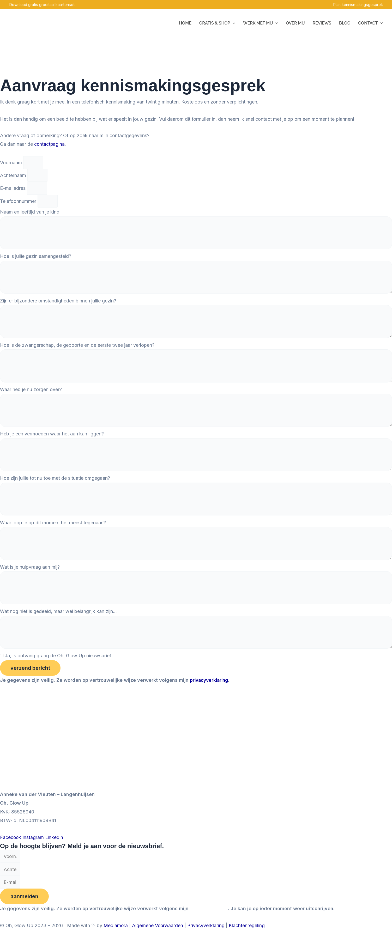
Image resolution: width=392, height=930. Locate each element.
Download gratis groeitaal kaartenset (42, 4)
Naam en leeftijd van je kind (29, 212)
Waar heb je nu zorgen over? (31, 393)
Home (185, 23)
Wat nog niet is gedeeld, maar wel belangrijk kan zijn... (58, 618)
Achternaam (13, 175)
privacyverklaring (210, 688)
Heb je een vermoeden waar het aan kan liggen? (52, 438)
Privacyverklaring (207, 925)
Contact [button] (370, 23)
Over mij (295, 23)
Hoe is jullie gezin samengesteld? (35, 257)
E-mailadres (13, 188)
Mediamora (116, 925)
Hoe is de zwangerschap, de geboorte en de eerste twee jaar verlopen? (77, 348)
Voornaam (11, 162)
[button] (232, 23)
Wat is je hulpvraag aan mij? (30, 573)
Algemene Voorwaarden (158, 925)
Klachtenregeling (248, 925)
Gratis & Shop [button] (217, 23)
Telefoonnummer (19, 201)
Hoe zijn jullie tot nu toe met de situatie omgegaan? (55, 483)
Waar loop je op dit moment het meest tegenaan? (53, 528)
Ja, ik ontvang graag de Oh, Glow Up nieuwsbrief (58, 663)
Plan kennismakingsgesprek (358, 4)
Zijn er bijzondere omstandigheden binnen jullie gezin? (58, 303)
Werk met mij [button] (260, 23)
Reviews (322, 23)
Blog (344, 23)
